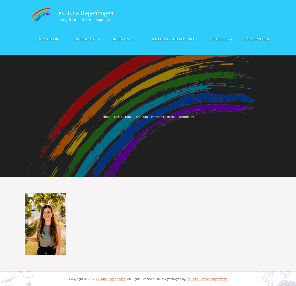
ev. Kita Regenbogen (86, 13)
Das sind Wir (49, 39)
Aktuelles (220, 39)
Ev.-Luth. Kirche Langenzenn (206, 279)
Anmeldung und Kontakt (173, 39)
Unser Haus (124, 39)
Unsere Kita (87, 39)
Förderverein (257, 39)
